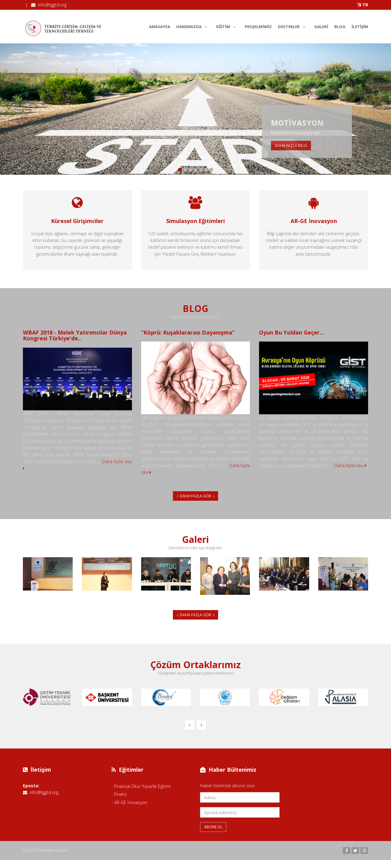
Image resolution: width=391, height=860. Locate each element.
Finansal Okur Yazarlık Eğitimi (142, 786)
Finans (120, 794)
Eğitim (227, 25)
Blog (339, 26)
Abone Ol (213, 826)
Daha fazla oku (350, 465)
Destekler (293, 25)
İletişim (360, 26)
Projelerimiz (258, 26)
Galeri (321, 26)
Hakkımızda (193, 25)
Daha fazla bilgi (291, 145)
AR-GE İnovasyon (130, 802)
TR (362, 5)
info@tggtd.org (52, 5)
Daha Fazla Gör (195, 496)
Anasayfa (159, 26)
